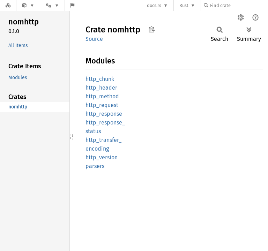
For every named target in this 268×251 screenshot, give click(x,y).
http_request (101, 105)
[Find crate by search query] (238, 5)
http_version (101, 157)
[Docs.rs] (8, 5)
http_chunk (99, 79)
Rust (183, 5)
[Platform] (52, 5)
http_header (101, 87)
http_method (102, 96)
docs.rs (154, 5)
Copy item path (151, 29)
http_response (103, 114)
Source (94, 39)
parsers (94, 166)
